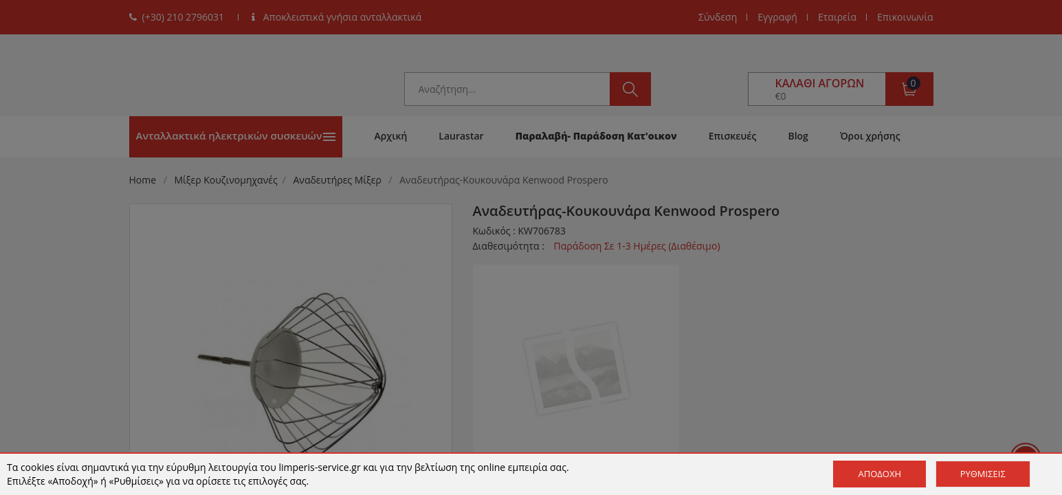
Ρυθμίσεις (983, 474)
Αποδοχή (879, 474)
